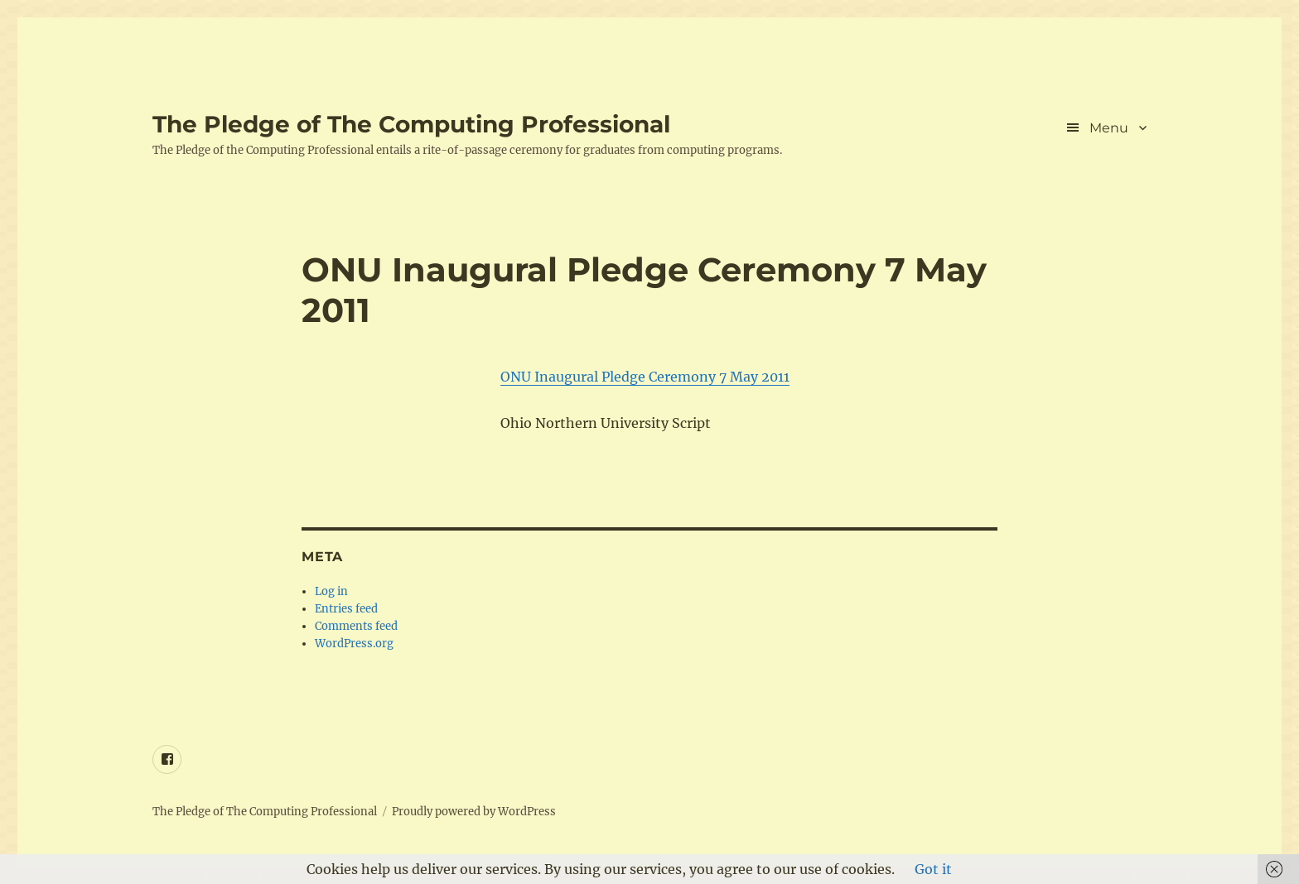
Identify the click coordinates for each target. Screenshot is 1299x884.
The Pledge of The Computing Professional (411, 124)
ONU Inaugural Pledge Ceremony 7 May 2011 (645, 376)
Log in (331, 591)
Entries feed (346, 609)
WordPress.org (354, 644)
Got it (933, 869)
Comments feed (356, 626)
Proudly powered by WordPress (474, 812)
